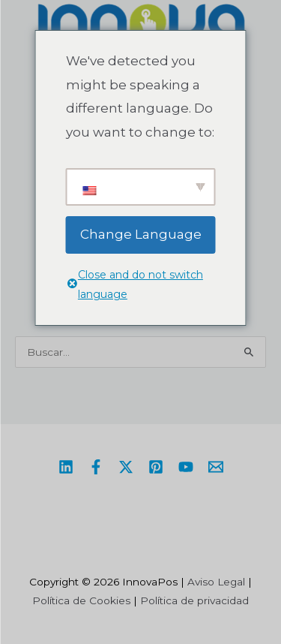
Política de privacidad (194, 600)
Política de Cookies (81, 600)
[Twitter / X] (125, 466)
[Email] (215, 466)
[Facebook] (95, 466)
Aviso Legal (216, 582)
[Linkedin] (65, 466)
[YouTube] (185, 466)
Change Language (141, 234)
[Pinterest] (155, 466)
